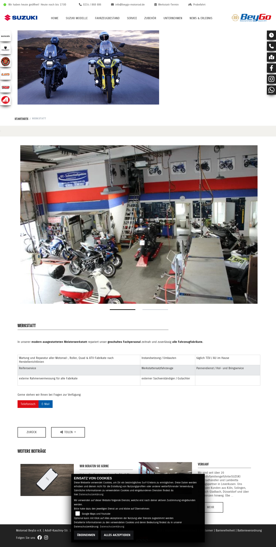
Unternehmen (172, 18)
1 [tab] (122, 309)
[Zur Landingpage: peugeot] (5, 48)
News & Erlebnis (201, 18)
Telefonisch (28, 404)
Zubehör (150, 18)
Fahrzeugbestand (107, 18)
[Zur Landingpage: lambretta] (5, 36)
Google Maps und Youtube (96, 513)
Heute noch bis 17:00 (53, 4)
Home (54, 18)
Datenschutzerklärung (91, 494)
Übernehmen (86, 535)
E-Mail (46, 404)
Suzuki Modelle (77, 18)
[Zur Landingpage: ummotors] (5, 74)
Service (132, 18)
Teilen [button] (67, 432)
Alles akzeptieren (117, 535)
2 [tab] (155, 309)
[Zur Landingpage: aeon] (5, 99)
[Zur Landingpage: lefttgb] (5, 87)
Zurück (32, 432)
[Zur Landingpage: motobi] (5, 61)
